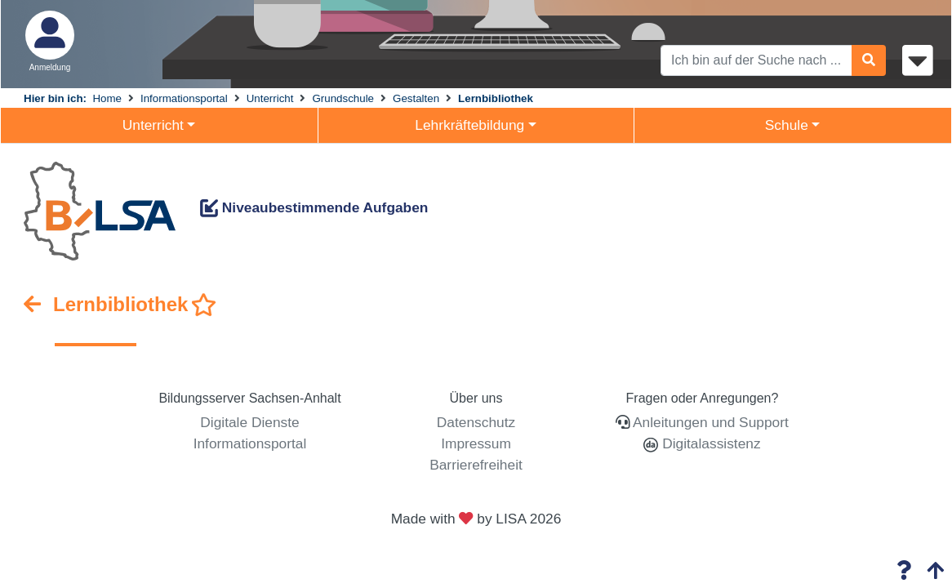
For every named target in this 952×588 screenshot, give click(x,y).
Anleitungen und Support (711, 422)
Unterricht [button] (153, 125)
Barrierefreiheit (476, 465)
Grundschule (343, 98)
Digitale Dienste (249, 422)
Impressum (476, 443)
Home (107, 98)
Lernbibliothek (495, 98)
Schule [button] (786, 125)
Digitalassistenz (709, 443)
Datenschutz (476, 422)
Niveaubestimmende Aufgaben (314, 207)
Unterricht (270, 98)
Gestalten (416, 98)
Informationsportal (184, 98)
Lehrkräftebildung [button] (469, 125)
